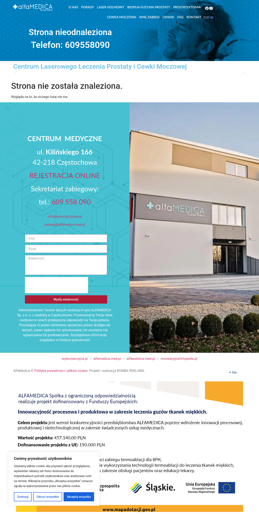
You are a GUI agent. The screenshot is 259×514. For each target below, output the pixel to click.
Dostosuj (22, 496)
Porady (87, 7)
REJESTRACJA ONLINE (64, 175)
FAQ (180, 17)
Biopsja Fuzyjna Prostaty (148, 7)
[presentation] (56, 285)
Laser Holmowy (110, 7)
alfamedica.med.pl (107, 359)
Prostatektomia (187, 7)
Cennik (168, 17)
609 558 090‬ (71, 202)
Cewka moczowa (121, 17)
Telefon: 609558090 (70, 45)
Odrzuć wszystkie (47, 496)
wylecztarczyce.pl (75, 359)
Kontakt (194, 17)
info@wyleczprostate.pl (65, 217)
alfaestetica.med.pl (141, 359)
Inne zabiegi (149, 17)
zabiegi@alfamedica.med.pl (64, 225)
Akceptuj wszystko (79, 496)
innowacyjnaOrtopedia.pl (179, 359)
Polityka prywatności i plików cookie (60, 371)
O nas (73, 7)
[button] (15, 72)
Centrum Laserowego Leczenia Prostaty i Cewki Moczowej (100, 66)
